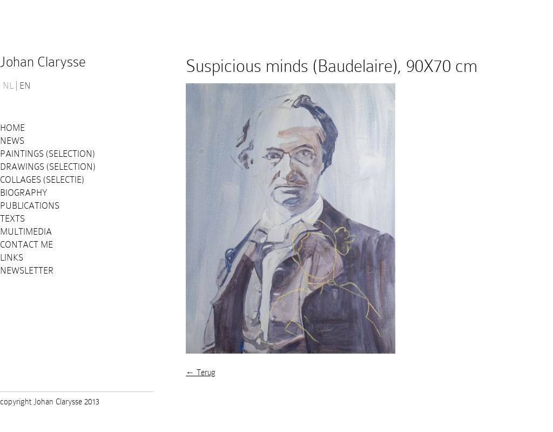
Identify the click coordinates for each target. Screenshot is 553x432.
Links (11, 257)
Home (12, 128)
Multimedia (26, 232)
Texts (12, 219)
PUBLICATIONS (29, 206)
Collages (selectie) (42, 180)
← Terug (200, 372)
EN (25, 86)
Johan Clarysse (43, 62)
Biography (24, 193)
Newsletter (26, 270)
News (12, 141)
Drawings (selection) (48, 167)
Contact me (26, 245)
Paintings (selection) (47, 154)
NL (8, 86)
